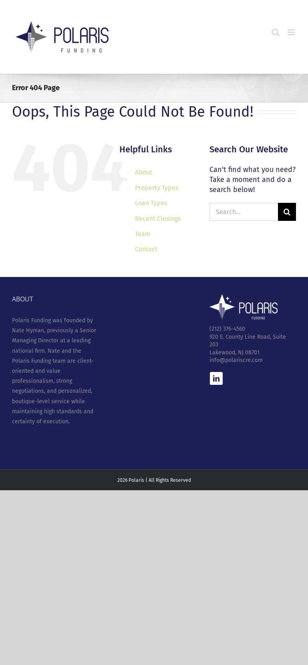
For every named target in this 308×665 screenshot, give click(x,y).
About (143, 172)
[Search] (287, 212)
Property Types (156, 188)
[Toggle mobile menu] (292, 32)
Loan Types (151, 203)
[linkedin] (216, 378)
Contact (146, 249)
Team (143, 234)
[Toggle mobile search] (276, 32)
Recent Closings (158, 218)
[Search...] (243, 212)
